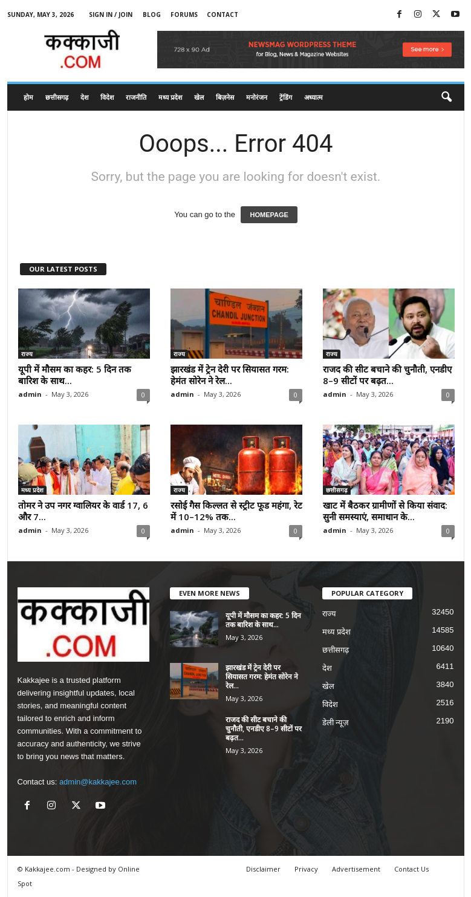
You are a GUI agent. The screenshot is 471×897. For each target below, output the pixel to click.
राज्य (27, 354)
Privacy (306, 868)
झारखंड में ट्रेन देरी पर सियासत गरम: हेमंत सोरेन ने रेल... (230, 375)
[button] (446, 97)
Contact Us (411, 868)
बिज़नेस (225, 97)
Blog (152, 14)
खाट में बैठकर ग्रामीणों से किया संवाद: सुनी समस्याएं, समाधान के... (385, 511)
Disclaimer (263, 868)
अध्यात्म (313, 97)
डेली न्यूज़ (335, 722)
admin (30, 394)
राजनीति (136, 97)
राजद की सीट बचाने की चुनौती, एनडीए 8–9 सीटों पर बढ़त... (387, 375)
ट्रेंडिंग (285, 97)
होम (28, 97)
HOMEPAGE (269, 214)
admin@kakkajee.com (98, 781)
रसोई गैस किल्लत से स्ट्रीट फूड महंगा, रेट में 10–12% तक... (236, 511)
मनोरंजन (256, 97)
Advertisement (356, 868)
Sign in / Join (110, 14)
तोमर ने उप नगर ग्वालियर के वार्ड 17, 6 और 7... (83, 511)
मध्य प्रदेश (170, 97)
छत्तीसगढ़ (56, 97)
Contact (222, 14)
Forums (184, 14)
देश (84, 97)
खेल (199, 97)
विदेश (107, 97)
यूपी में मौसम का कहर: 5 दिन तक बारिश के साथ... (74, 375)
